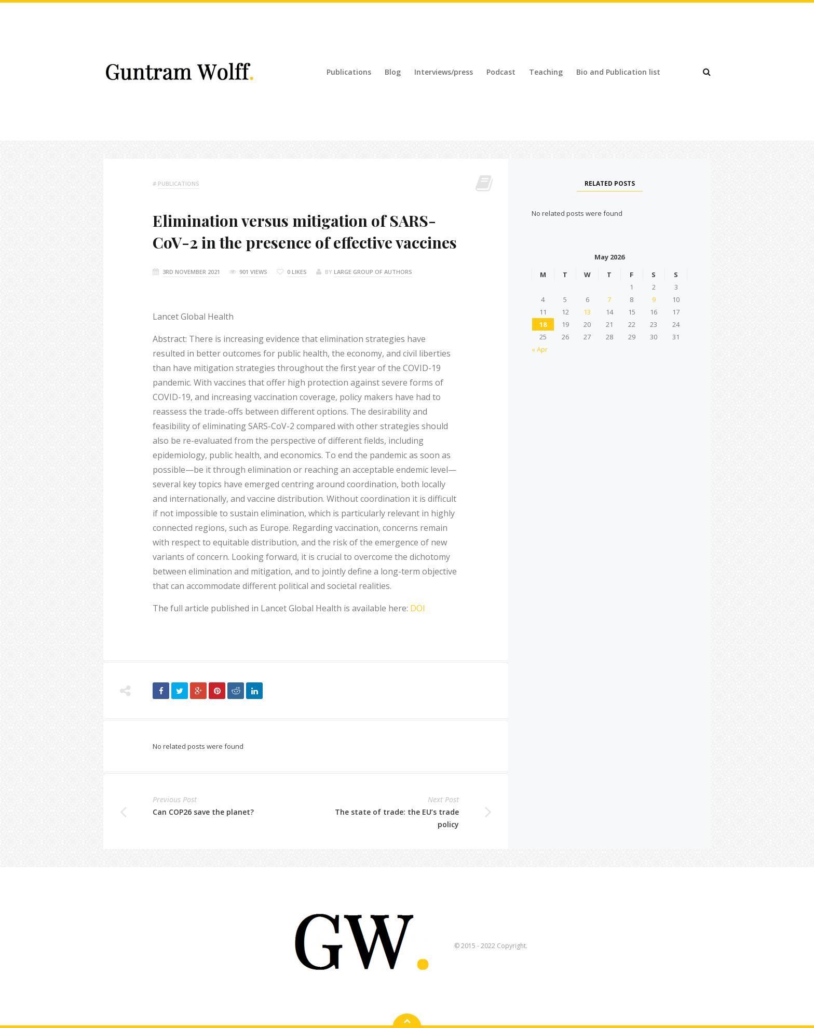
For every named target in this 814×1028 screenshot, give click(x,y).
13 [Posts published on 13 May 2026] (587, 312)
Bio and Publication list (618, 72)
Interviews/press (443, 72)
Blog (393, 72)
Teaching (546, 72)
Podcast (500, 72)
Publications (349, 72)
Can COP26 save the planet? (203, 812)
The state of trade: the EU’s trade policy (397, 818)
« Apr (540, 349)
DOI (417, 608)
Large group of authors (373, 272)
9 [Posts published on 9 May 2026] (654, 299)
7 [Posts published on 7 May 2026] (609, 299)
